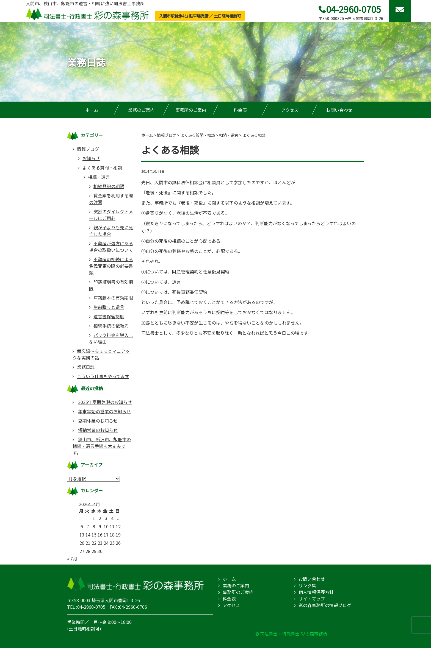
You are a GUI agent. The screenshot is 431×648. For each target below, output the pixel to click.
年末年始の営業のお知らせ (104, 411)
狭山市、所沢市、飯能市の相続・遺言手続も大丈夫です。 (102, 446)
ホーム (91, 110)
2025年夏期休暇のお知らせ (105, 402)
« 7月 (72, 558)
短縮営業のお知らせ (98, 430)
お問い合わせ (339, 110)
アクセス (290, 110)
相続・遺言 (99, 177)
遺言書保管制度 (108, 316)
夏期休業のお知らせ (98, 420)
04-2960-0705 (353, 9)
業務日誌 (86, 367)
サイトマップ (312, 598)
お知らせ (91, 158)
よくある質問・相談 (102, 167)
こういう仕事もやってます (103, 376)
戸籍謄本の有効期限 (113, 297)
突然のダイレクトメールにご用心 (111, 214)
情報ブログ (88, 149)
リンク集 (307, 585)
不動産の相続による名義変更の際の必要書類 (111, 266)
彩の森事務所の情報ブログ (325, 605)
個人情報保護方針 (316, 592)
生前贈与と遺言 (108, 307)
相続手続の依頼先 (111, 325)
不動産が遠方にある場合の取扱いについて (111, 246)
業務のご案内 (141, 110)
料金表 (240, 110)
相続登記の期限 (108, 186)
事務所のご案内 (190, 110)
